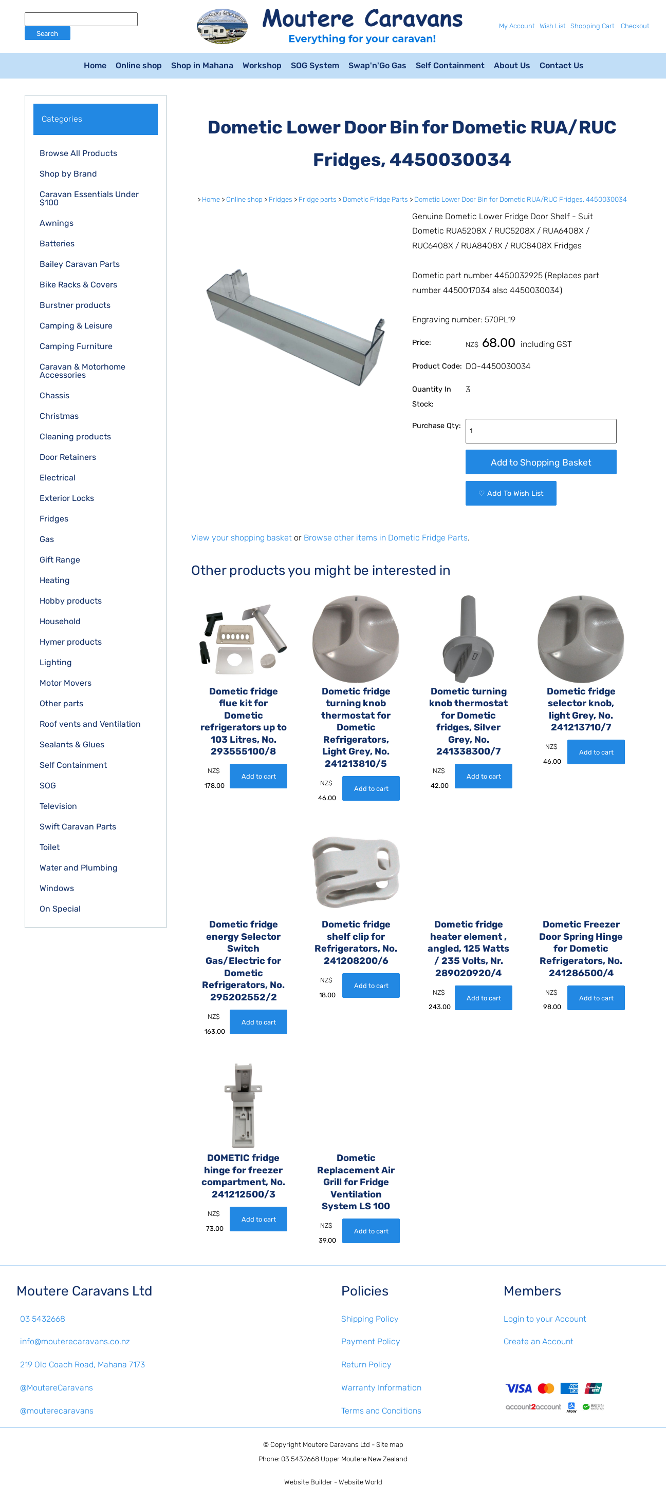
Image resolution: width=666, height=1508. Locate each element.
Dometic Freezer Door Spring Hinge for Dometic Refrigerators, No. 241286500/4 (581, 948)
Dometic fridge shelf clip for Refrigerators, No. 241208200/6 (355, 942)
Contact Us (562, 65)
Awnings (56, 223)
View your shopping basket (241, 538)
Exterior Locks (67, 498)
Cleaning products (75, 436)
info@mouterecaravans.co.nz (75, 1341)
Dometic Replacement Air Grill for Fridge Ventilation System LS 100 (356, 1182)
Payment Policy (370, 1341)
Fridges (54, 519)
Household (60, 621)
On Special (60, 909)
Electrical (58, 477)
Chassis (54, 395)
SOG (48, 785)
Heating (55, 580)
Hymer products (71, 642)
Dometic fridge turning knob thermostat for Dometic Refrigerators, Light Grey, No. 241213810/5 (356, 727)
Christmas (59, 416)
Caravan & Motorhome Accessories (82, 371)
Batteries (57, 243)
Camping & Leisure (76, 326)
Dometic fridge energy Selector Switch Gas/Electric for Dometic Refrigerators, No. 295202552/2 (243, 960)
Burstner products (75, 305)
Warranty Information (381, 1388)
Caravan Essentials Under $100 (89, 198)
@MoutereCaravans (56, 1388)
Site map (389, 1444)
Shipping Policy (370, 1319)
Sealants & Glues (72, 744)
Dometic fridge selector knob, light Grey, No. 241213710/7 (581, 709)
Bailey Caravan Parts (80, 264)
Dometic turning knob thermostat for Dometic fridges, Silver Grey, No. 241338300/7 (468, 722)
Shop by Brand (68, 174)
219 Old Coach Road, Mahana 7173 (82, 1364)
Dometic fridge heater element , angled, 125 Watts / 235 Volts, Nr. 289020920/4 (468, 948)
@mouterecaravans (57, 1411)
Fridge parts (318, 199)
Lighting (56, 662)
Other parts (61, 703)
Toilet (50, 847)
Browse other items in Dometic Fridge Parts (386, 538)
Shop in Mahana (202, 65)
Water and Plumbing (79, 868)
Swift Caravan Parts (78, 827)
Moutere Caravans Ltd (336, 1444)
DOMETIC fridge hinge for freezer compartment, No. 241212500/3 (243, 1176)
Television (58, 806)
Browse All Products (78, 153)
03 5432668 (42, 1319)
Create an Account (539, 1341)
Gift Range (60, 560)
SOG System (315, 65)
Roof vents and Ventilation (90, 724)
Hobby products (71, 601)
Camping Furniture (76, 346)
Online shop (139, 65)
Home (95, 65)
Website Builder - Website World (333, 1482)
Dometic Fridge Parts (375, 199)
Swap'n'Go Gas (377, 65)
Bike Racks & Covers (78, 284)
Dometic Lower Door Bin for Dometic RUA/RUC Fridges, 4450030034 (520, 199)
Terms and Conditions (381, 1411)
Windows (57, 888)
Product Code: (437, 366)
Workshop (262, 65)
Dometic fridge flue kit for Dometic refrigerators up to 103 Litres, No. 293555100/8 (243, 722)
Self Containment (450, 65)
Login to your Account (545, 1319)
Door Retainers (68, 457)
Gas (47, 539)
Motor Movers (65, 683)
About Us (512, 65)
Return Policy (366, 1364)
